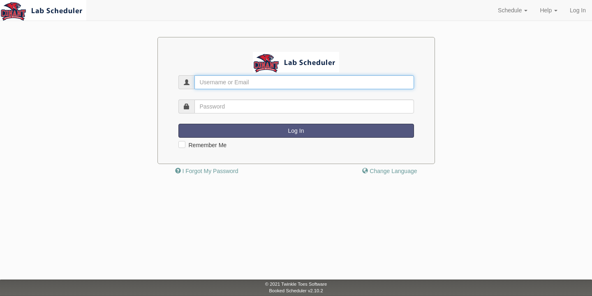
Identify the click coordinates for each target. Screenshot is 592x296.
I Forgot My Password (206, 171)
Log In (578, 10)
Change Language (389, 171)
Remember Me (208, 145)
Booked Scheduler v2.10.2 (296, 290)
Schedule (512, 10)
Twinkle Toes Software (304, 284)
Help (548, 10)
